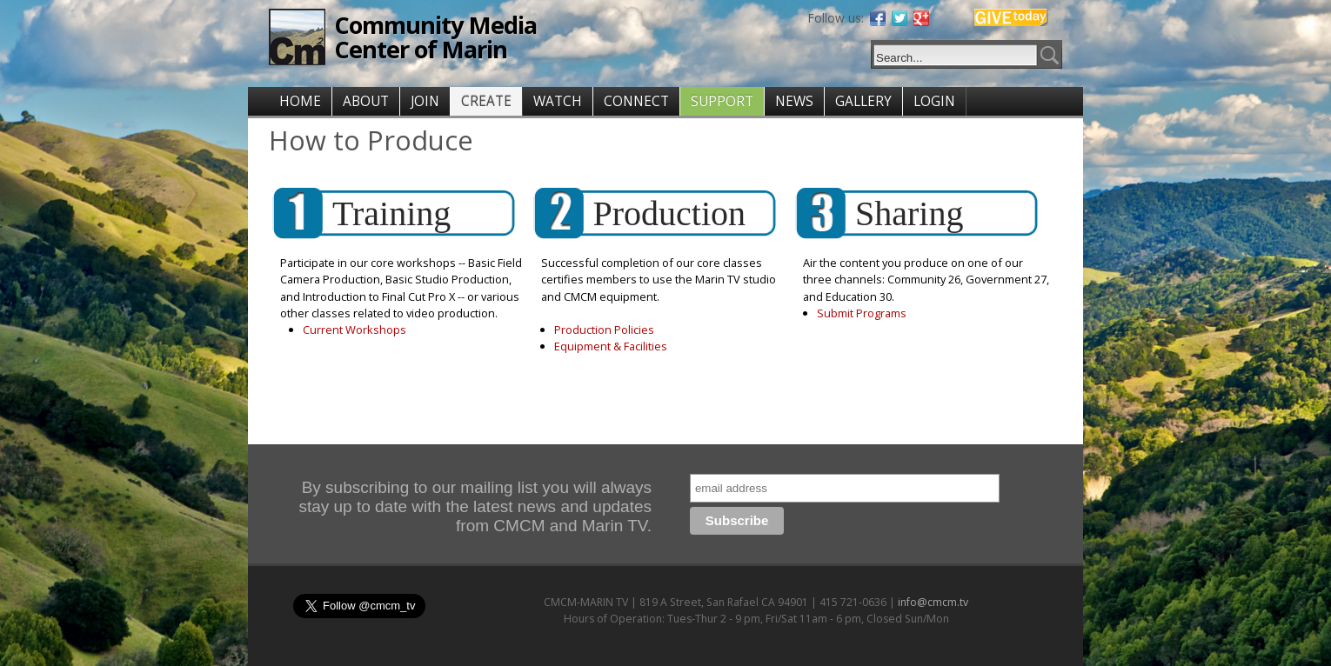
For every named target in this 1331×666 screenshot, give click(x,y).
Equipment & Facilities (610, 346)
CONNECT (636, 101)
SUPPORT (722, 101)
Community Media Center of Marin (435, 37)
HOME (300, 101)
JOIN (425, 101)
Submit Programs (861, 313)
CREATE (486, 101)
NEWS (794, 101)
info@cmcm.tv (933, 602)
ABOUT (366, 101)
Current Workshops (354, 329)
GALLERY (863, 101)
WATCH (557, 101)
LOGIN (934, 101)
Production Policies (604, 329)
